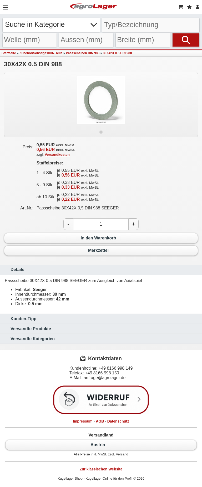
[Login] (197, 7)
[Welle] (30, 40)
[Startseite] (93, 7)
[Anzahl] (100, 224)
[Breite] (143, 40)
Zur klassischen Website (100, 469)
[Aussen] (86, 40)
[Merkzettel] (189, 7)
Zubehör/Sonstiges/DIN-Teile (40, 53)
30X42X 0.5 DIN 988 (117, 53)
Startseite (9, 53)
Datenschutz (118, 421)
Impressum (83, 421)
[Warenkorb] (180, 7)
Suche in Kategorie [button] (51, 24)
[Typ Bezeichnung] (150, 25)
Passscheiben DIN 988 (82, 53)
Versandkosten (57, 155)
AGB (100, 421)
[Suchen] (186, 40)
